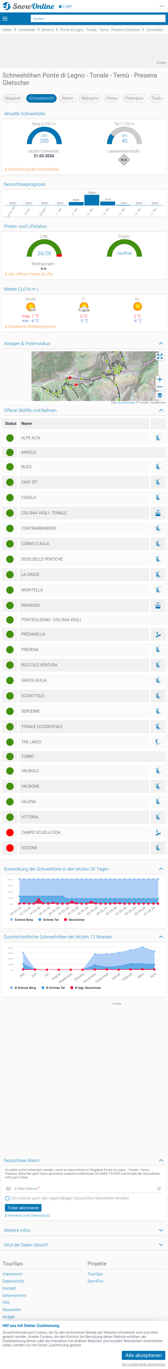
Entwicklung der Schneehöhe (33, 169)
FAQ (5, 1302)
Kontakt (9, 1288)
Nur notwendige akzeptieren (144, 1364)
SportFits (95, 1281)
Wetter (67, 98)
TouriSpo (95, 1274)
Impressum (12, 1274)
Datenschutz (13, 1281)
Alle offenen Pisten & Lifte (30, 274)
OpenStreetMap (126, 402)
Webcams (90, 98)
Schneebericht (41, 98)
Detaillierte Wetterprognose (32, 327)
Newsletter (11, 1309)
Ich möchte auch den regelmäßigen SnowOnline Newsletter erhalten (70, 1198)
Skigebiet (13, 98)
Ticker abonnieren (23, 1208)
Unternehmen (14, 1295)
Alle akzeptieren (143, 1355)
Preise (112, 98)
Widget (8, 1317)
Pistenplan (134, 98)
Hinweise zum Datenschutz (29, 1215)
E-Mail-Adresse (27, 1189)
